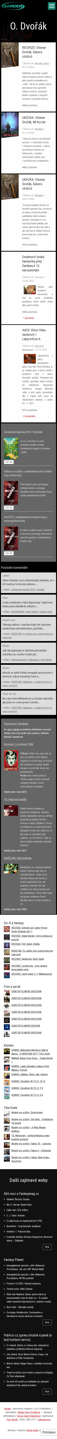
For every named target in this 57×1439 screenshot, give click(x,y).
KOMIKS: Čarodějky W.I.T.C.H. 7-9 (27, 1088)
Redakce (39, 128)
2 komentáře (28, 416)
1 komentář (28, 318)
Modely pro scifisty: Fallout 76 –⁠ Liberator (31, 1143)
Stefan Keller (32, 1430)
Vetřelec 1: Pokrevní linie (18, 1231)
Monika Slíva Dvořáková (29, 1412)
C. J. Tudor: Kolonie (16, 1215)
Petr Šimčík (12, 1419)
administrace (44, 1419)
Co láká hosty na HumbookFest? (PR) (24, 1220)
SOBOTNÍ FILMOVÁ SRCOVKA (25, 1025)
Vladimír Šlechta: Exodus (18, 1199)
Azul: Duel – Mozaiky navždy (20, 1307)
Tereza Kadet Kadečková (28, 1416)
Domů (4, 39)
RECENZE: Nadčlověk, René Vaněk (27, 959)
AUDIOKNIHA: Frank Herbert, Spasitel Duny (31, 611)
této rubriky (13, 729)
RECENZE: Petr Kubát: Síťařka (25, 944)
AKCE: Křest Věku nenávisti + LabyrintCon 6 (34, 334)
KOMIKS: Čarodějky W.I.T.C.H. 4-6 (27, 1095)
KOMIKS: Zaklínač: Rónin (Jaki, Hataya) (29, 1074)
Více (47, 1246)
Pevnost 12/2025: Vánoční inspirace (24, 1283)
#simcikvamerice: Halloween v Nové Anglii (31, 659)
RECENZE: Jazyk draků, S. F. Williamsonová (31, 974)
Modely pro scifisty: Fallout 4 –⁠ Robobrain (31, 1150)
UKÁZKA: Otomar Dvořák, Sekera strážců (33, 184)
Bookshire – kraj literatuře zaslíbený (24, 1226)
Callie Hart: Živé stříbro (17, 1210)
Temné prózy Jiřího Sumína (19, 1288)
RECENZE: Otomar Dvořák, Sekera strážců (34, 52)
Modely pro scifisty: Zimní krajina (27, 1112)
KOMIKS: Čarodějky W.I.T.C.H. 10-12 (28, 1081)
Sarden (7, 1408)
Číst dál (8, 462)
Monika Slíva (42, 63)
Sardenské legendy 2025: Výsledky (28, 589)
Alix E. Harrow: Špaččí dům (19, 1204)
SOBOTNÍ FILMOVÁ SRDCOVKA (26, 991)
